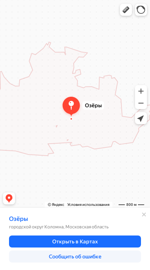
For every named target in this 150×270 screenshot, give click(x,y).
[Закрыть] (144, 215)
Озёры (18, 218)
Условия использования (88, 204)
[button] (126, 10)
